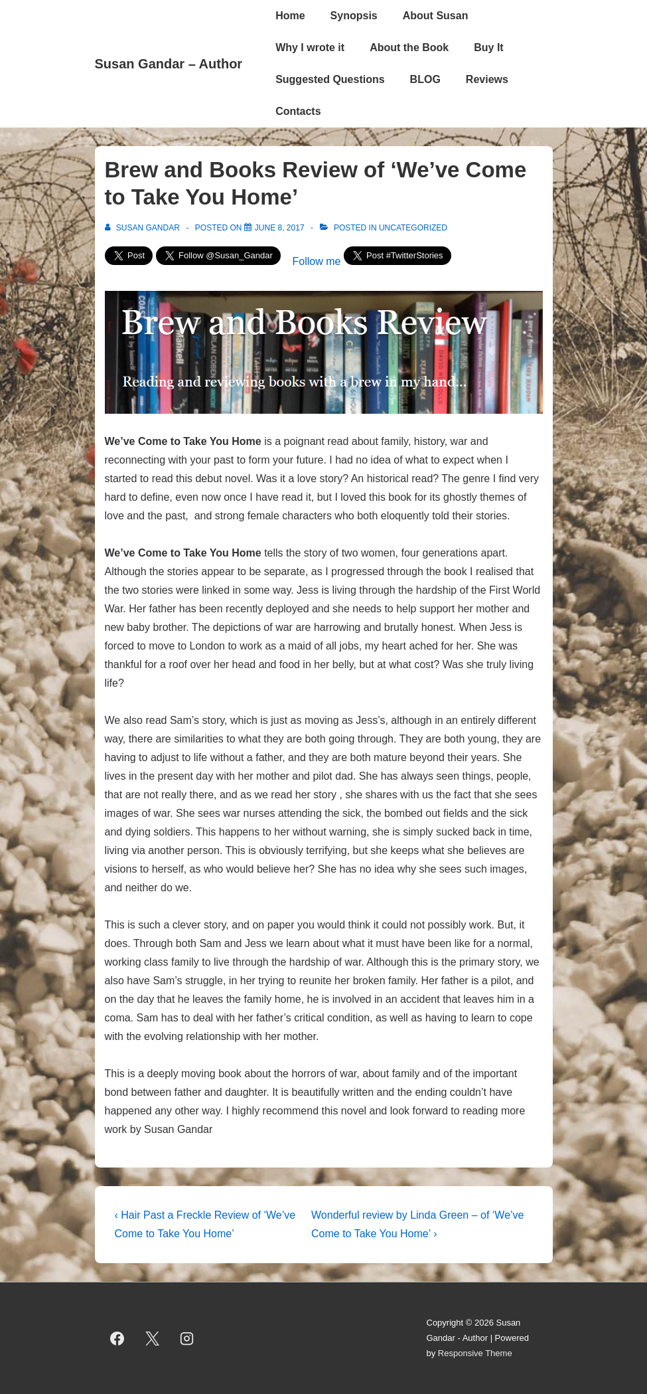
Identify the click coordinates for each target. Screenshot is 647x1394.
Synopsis (354, 15)
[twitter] (152, 1338)
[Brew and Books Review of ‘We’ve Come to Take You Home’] (280, 227)
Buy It (488, 47)
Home (290, 15)
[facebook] (117, 1338)
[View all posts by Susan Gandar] (143, 227)
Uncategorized (413, 227)
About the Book (409, 47)
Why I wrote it (309, 47)
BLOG (425, 79)
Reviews (487, 79)
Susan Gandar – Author (169, 63)
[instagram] (187, 1338)
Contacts (298, 111)
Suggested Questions (329, 79)
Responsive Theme (475, 1353)
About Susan (435, 15)
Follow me (317, 261)
